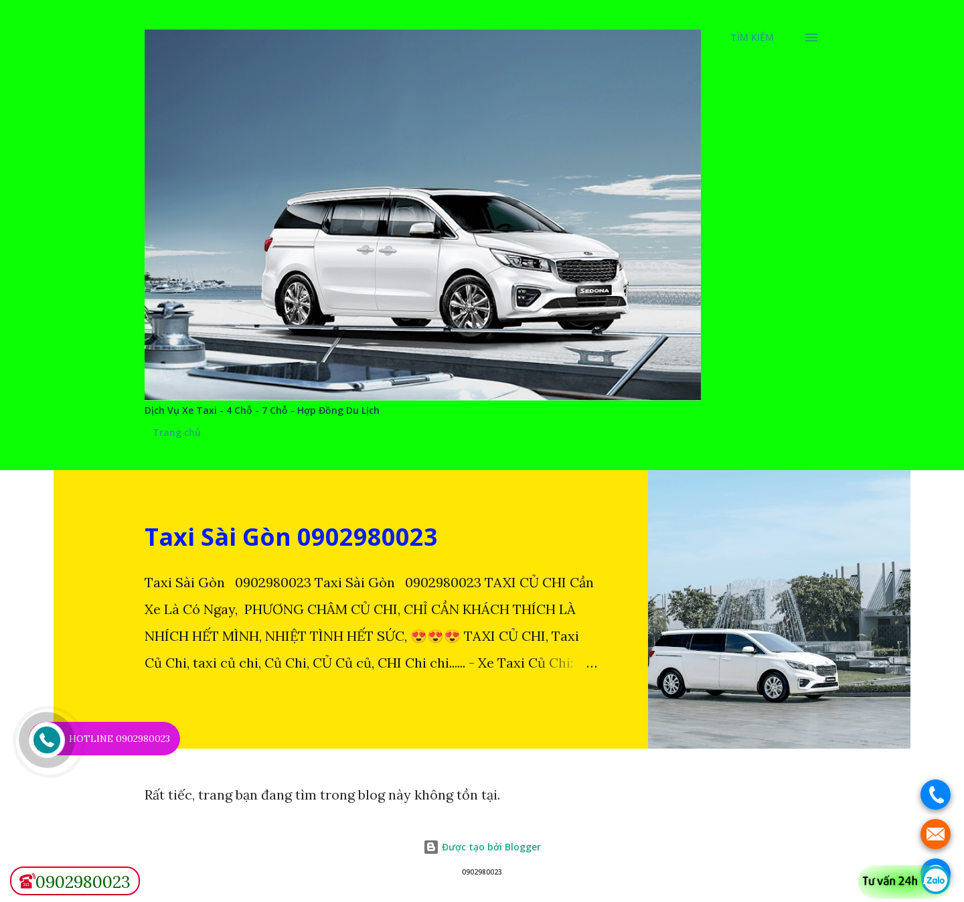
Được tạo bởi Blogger (482, 846)
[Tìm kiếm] (752, 37)
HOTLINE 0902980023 (119, 739)
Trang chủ (177, 432)
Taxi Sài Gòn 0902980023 (291, 536)
